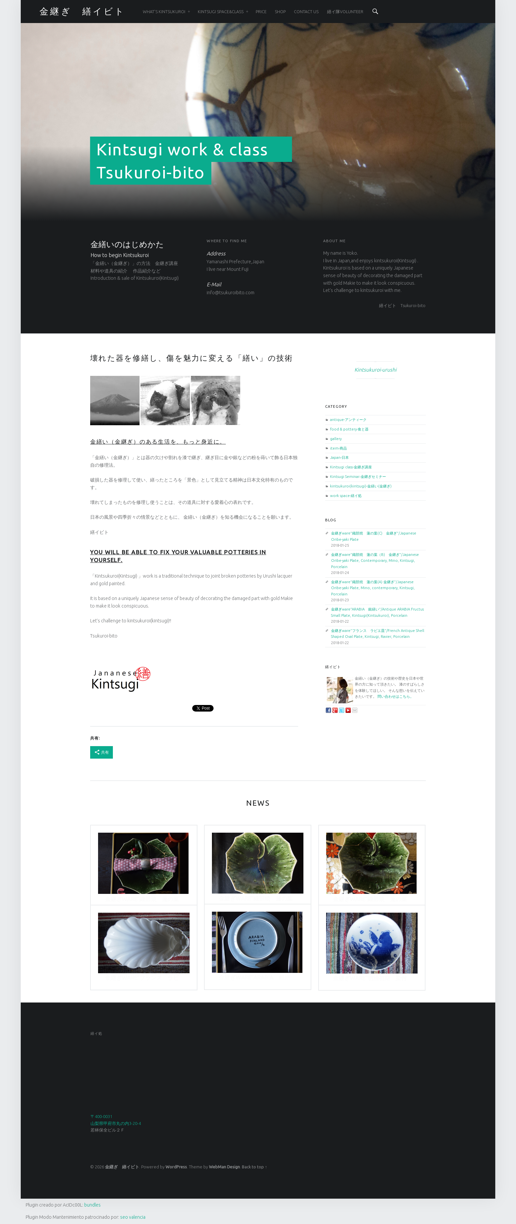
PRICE (261, 11)
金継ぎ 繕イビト (122, 1166)
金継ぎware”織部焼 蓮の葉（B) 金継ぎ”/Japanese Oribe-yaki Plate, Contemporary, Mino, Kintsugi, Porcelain (375, 560)
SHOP (280, 11)
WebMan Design (224, 1166)
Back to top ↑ (254, 1166)
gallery (336, 438)
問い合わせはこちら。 (395, 696)
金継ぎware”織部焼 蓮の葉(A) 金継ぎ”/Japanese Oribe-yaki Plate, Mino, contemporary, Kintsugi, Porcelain (373, 588)
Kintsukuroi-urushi (375, 370)
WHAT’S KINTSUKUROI (164, 11)
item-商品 (338, 448)
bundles (92, 1205)
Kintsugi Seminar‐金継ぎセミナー (358, 476)
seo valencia (132, 1217)
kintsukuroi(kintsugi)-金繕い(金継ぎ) (361, 486)
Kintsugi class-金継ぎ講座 (351, 467)
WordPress (176, 1166)
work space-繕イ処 (346, 495)
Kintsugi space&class (221, 11)
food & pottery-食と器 (349, 429)
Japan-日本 (339, 457)
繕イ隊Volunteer (345, 11)
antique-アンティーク (348, 419)
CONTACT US (306, 11)
